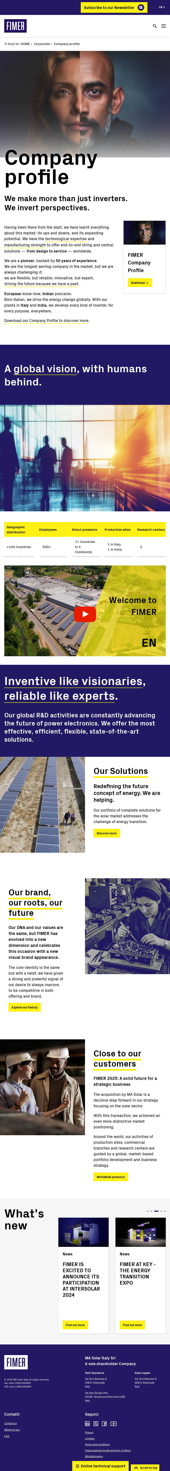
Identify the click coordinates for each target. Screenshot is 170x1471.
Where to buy (12, 1429)
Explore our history (25, 1007)
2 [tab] (153, 1211)
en (160, 7)
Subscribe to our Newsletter (109, 7)
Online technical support (103, 1465)
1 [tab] (147, 1211)
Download (138, 283)
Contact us (10, 1423)
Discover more (107, 833)
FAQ (6, 1436)
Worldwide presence (111, 1177)
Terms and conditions (97, 1444)
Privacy (89, 1432)
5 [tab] (165, 1211)
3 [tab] (157, 1211)
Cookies (89, 1438)
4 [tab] (161, 1211)
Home (25, 43)
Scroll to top (148, 1468)
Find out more (75, 1325)
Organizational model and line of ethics (108, 1450)
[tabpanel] (83, 1275)
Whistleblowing (94, 1456)
